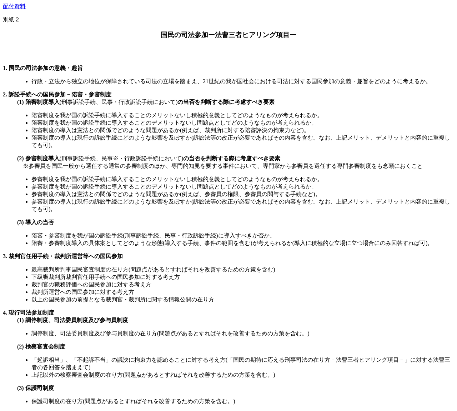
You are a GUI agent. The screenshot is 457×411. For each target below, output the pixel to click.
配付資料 (14, 6)
